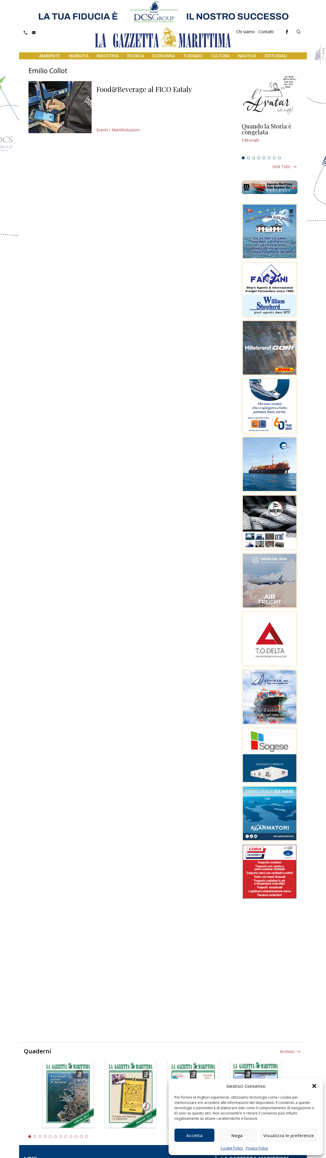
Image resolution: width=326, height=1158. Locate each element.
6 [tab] (269, 157)
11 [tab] (81, 1136)
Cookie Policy (232, 1148)
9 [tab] (71, 1136)
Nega (237, 1135)
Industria (108, 56)
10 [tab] (76, 1136)
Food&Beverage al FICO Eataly (144, 89)
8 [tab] (279, 157)
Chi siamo (245, 31)
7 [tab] (274, 157)
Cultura (220, 56)
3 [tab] (253, 157)
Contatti (266, 31)
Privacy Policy (257, 1148)
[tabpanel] (270, 138)
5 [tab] (264, 157)
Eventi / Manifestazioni (118, 130)
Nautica (247, 56)
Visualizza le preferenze (288, 1135)
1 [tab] (243, 157)
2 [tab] (248, 157)
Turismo (192, 56)
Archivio (287, 1051)
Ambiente (49, 56)
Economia (163, 56)
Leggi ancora (270, 138)
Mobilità (78, 56)
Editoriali (276, 56)
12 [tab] (86, 1136)
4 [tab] (258, 157)
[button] (314, 1086)
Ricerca (135, 56)
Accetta (194, 1135)
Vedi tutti (281, 166)
